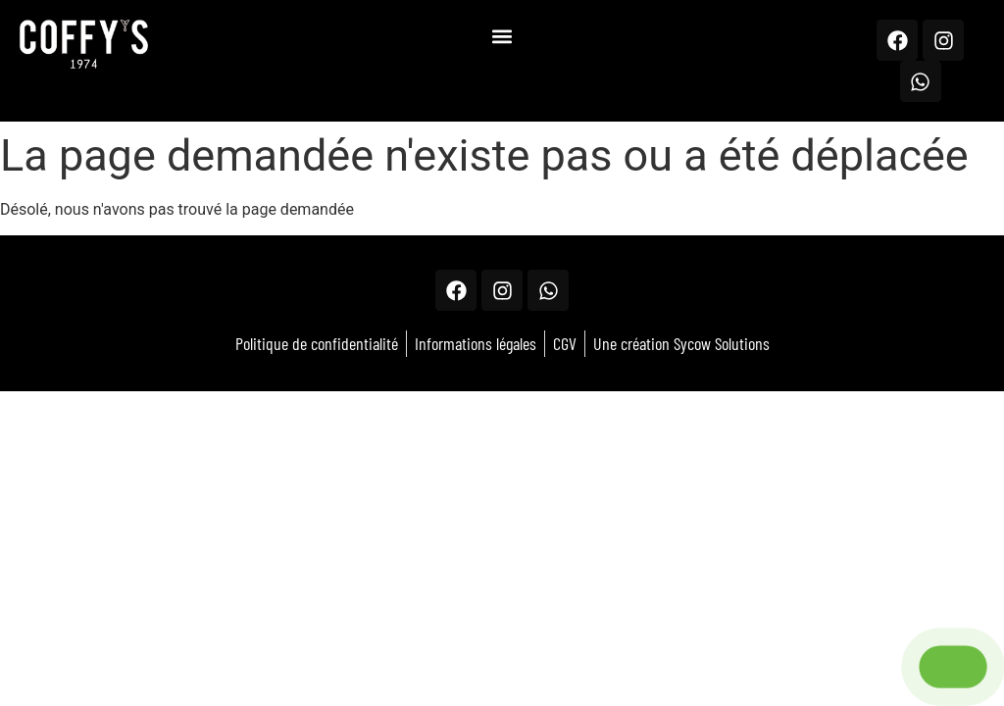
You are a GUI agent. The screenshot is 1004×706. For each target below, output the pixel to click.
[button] (501, 36)
